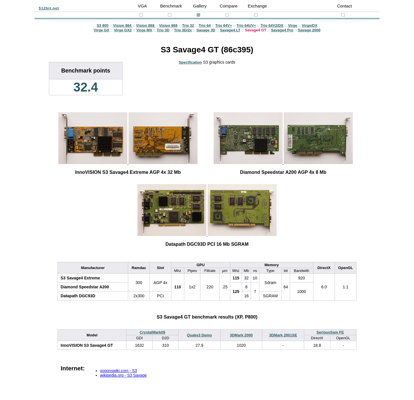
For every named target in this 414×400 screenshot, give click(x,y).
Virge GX (102, 30)
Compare (228, 5)
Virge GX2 (123, 30)
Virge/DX (309, 25)
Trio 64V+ (223, 25)
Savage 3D (205, 30)
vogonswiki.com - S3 (118, 370)
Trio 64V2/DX (271, 25)
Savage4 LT (230, 30)
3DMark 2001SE (283, 335)
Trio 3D (163, 30)
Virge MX (144, 30)
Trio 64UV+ (246, 25)
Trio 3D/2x (183, 30)
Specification (190, 62)
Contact (344, 5)
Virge (292, 25)
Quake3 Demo (199, 335)
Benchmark (171, 5)
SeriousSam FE (330, 332)
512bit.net (49, 8)
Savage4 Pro (282, 30)
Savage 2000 (309, 30)
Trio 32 (188, 25)
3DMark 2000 (241, 335)
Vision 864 (123, 25)
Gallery (200, 5)
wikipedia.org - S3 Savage (123, 375)
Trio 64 (205, 25)
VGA (142, 5)
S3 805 (102, 25)
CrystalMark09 (152, 332)
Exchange (257, 5)
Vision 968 (168, 25)
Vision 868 (146, 25)
